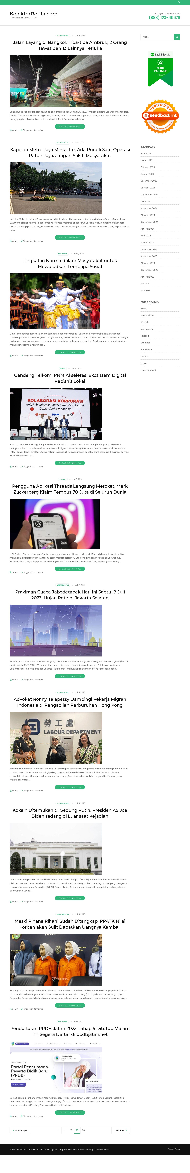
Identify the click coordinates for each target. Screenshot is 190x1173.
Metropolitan (62, 143)
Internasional (63, 35)
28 (71, 1148)
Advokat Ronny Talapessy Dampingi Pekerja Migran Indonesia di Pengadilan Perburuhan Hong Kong (70, 711)
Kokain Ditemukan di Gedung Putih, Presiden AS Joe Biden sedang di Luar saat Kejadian (69, 825)
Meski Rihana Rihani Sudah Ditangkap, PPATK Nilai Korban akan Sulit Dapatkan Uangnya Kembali (70, 939)
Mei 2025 (145, 201)
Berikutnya (120, 1148)
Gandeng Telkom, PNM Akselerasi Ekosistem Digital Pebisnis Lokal (70, 378)
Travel (144, 363)
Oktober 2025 (148, 187)
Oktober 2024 (148, 215)
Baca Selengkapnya (70, 126)
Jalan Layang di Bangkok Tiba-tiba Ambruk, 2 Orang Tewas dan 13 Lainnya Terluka (70, 45)
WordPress (104, 1167)
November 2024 (149, 208)
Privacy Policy (174, 1167)
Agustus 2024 (147, 228)
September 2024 (149, 222)
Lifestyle (145, 322)
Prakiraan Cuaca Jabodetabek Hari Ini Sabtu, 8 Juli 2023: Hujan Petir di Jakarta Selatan (70, 601)
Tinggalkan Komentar (33, 130)
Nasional (145, 335)
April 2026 (146, 153)
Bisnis (62, 368)
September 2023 (149, 270)
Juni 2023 (145, 290)
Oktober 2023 (148, 263)
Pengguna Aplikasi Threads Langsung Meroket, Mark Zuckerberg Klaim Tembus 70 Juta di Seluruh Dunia (70, 492)
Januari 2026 (147, 174)
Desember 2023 (149, 249)
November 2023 (149, 256)
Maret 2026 (146, 160)
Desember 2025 (149, 180)
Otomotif (145, 342)
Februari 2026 (148, 167)
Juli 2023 (145, 283)
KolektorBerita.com (34, 14)
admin (15, 130)
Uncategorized (148, 370)
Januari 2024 (147, 242)
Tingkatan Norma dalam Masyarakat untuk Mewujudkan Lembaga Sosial (70, 263)
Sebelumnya (21, 1148)
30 (84, 1148)
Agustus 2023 (147, 276)
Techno (63, 479)
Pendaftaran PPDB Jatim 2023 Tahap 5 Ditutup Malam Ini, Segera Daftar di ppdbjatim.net (70, 1049)
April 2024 (146, 235)
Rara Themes (79, 1167)
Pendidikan (62, 254)
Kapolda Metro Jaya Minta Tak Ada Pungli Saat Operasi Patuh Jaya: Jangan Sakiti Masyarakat (70, 152)
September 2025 (149, 194)
